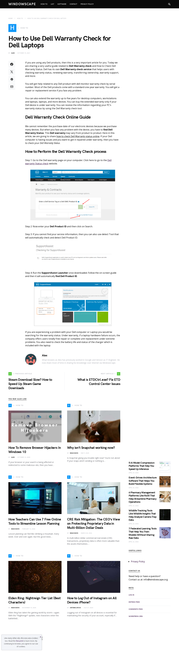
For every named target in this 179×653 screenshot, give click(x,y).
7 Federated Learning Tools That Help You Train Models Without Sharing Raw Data (142, 534)
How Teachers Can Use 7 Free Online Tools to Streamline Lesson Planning (34, 522)
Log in (131, 596)
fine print (19, 641)
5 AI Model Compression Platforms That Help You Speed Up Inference (141, 466)
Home (10, 18)
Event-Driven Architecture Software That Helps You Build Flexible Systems (143, 481)
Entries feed (134, 603)
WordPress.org (136, 617)
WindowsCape (22, 4)
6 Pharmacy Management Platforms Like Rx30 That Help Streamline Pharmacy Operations (142, 498)
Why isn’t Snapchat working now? (91, 449)
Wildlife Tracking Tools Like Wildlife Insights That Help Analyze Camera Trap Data (142, 516)
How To (20, 18)
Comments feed (136, 610)
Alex (13, 54)
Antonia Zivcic (75, 608)
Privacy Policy (138, 562)
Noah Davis (74, 454)
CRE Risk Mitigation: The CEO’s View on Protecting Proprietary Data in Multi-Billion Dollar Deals (93, 524)
